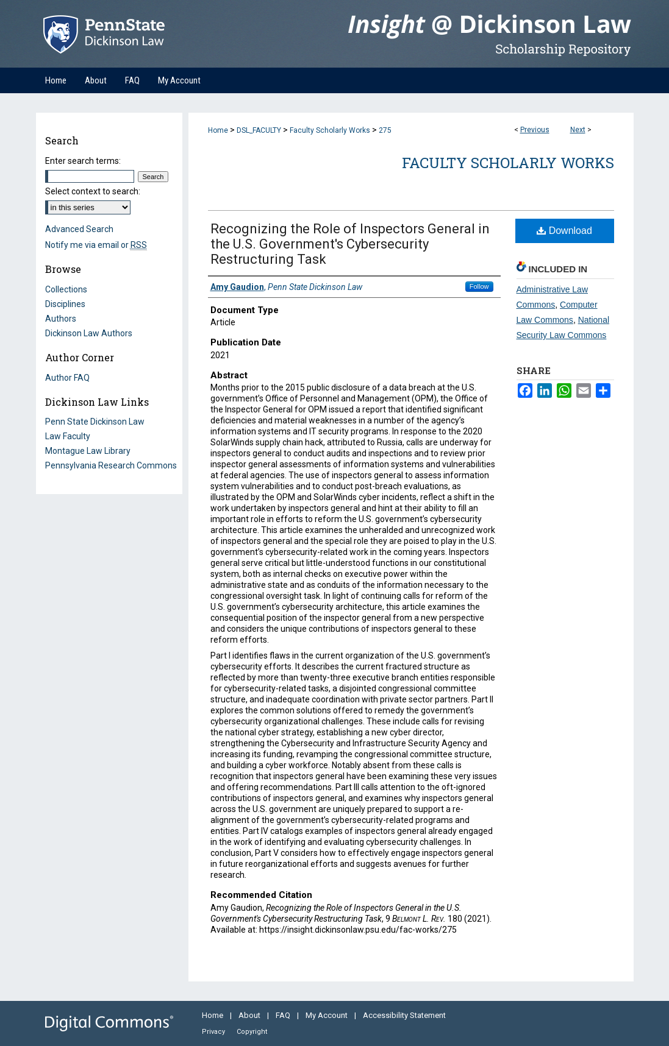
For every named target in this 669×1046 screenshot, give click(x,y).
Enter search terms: (83, 161)
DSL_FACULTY (259, 130)
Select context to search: (92, 191)
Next (577, 129)
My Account (327, 1015)
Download (564, 230)
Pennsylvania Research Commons (111, 465)
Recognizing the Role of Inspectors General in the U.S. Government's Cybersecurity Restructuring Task (350, 244)
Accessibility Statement (404, 1015)
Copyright (252, 1032)
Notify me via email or (96, 245)
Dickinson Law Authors (88, 333)
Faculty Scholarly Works (330, 130)
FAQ (284, 1015)
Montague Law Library (88, 451)
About (250, 1015)
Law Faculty (67, 436)
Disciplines (65, 304)
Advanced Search (79, 229)
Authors (60, 318)
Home (218, 130)
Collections (66, 289)
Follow (479, 286)
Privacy (214, 1032)
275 (385, 130)
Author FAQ (67, 378)
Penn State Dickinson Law (95, 421)
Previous (534, 129)
